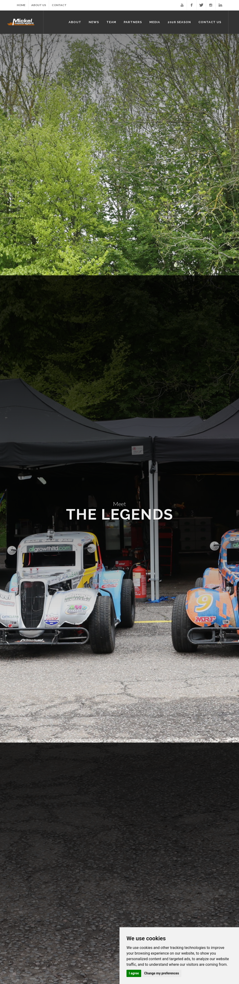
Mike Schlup (135, 838)
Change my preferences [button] (161, 973)
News (93, 824)
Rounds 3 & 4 (98, 884)
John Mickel (134, 831)
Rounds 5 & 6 (98, 891)
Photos (56, 878)
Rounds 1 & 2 (98, 878)
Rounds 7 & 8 (98, 898)
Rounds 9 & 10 (99, 905)
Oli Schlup (133, 844)
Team (130, 824)
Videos (56, 884)
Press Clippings (62, 891)
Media (55, 871)
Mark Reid (133, 858)
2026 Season (98, 871)
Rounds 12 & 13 (100, 918)
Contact (59, 5)
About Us (38, 5)
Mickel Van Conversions (108, 805)
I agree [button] (134, 973)
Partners (20, 871)
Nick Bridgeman (137, 851)
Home (21, 5)
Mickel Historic (36, 805)
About (55, 824)
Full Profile (14, 321)
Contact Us (134, 871)
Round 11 (96, 911)
